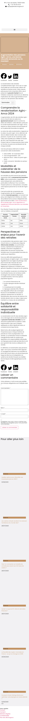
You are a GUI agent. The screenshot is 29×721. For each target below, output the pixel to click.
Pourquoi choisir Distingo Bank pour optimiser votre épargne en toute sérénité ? (14, 697)
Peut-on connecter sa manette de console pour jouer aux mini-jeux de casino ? (13, 566)
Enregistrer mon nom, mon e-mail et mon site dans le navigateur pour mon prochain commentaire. (14, 423)
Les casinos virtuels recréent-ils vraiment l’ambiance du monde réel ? (14, 522)
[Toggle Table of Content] (12, 102)
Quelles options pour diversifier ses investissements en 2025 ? (12, 478)
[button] (14, 29)
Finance (4, 64)
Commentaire (5, 388)
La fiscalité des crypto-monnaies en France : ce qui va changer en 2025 (13, 653)
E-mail (3, 414)
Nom (3, 407)
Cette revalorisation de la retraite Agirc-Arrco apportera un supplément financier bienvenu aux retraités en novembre (14, 203)
